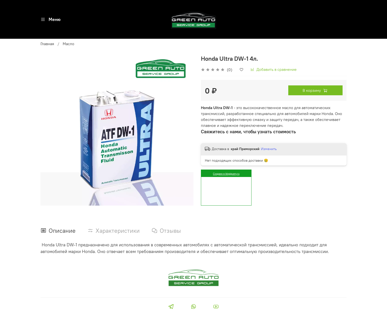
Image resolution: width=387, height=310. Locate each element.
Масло (68, 43)
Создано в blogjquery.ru (226, 174)
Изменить (269, 149)
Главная (47, 43)
